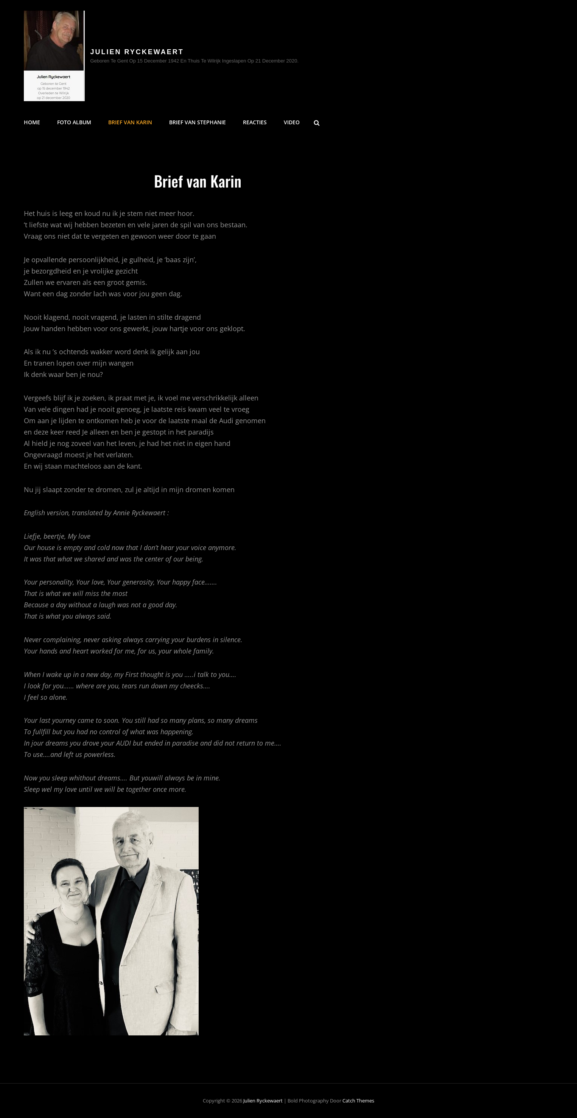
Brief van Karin (130, 122)
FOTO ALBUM (74, 122)
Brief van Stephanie (197, 122)
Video (292, 122)
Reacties (255, 122)
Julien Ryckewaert (137, 52)
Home (32, 122)
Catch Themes (358, 1100)
